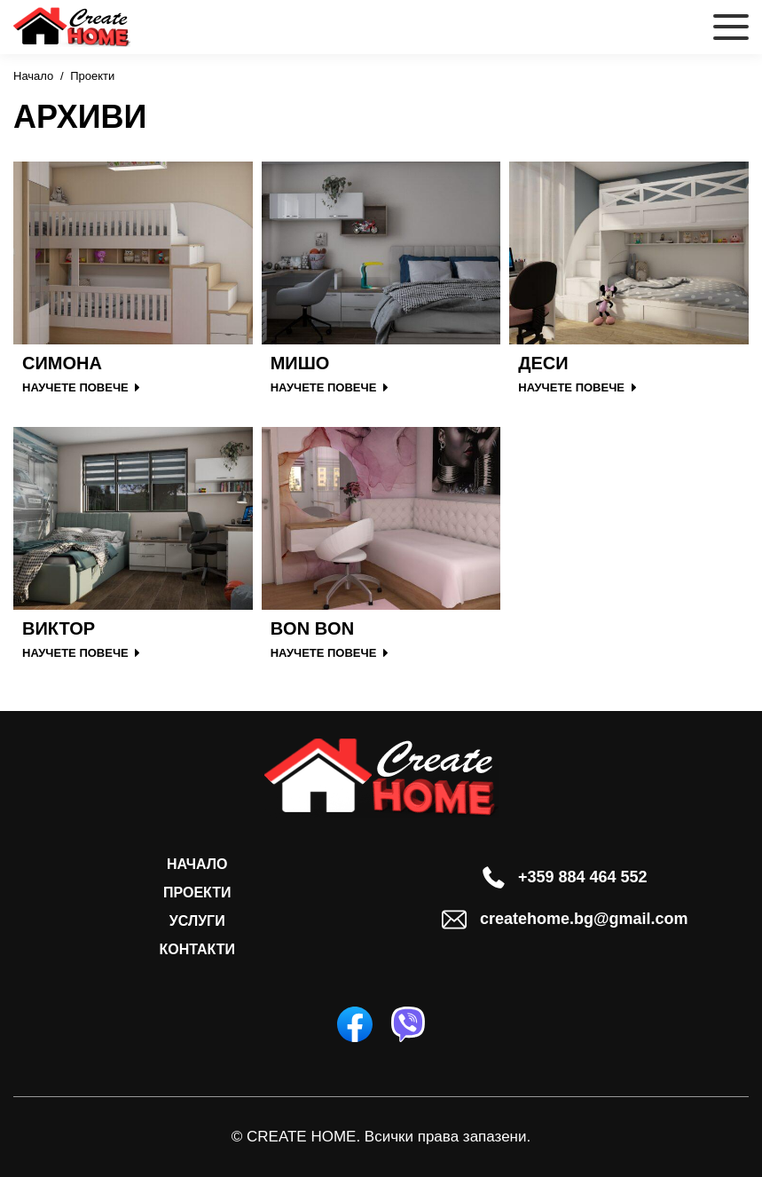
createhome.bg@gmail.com (565, 919)
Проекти (197, 892)
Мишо (300, 363)
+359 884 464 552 (565, 877)
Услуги (197, 920)
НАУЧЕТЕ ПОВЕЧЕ (80, 387)
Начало (33, 76)
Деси (543, 363)
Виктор (58, 628)
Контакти (197, 949)
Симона (62, 363)
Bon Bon (312, 628)
